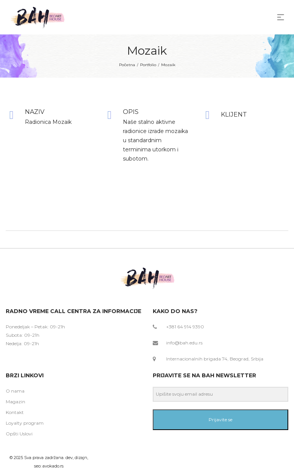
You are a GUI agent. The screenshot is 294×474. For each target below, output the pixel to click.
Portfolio (148, 64)
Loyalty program (25, 423)
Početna (127, 64)
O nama (15, 391)
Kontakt (15, 412)
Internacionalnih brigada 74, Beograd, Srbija (214, 359)
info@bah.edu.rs (184, 343)
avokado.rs (53, 466)
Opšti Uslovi (19, 434)
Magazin (15, 401)
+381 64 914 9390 (185, 327)
